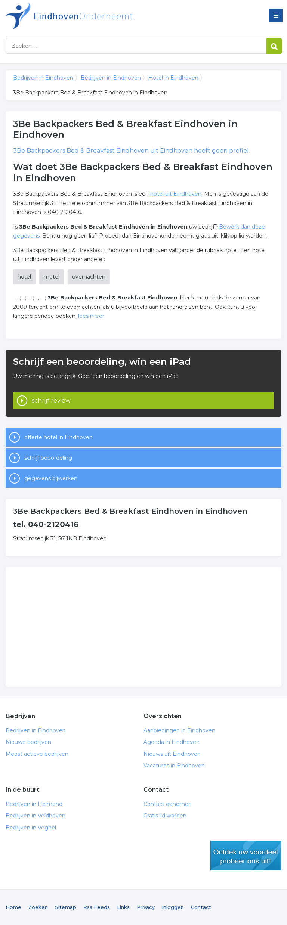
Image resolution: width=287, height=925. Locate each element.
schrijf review (51, 400)
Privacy (146, 907)
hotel (24, 276)
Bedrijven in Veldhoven (35, 815)
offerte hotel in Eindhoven (58, 437)
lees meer (91, 316)
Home (13, 907)
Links (123, 907)
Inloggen (173, 907)
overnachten (88, 276)
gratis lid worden (245, 855)
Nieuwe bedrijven (28, 742)
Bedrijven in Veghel (31, 827)
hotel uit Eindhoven (175, 193)
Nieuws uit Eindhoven (172, 754)
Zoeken (38, 907)
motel (51, 276)
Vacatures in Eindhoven (174, 765)
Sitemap (65, 907)
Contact (201, 907)
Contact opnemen (168, 804)
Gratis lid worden (165, 815)
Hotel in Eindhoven (173, 77)
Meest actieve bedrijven (37, 754)
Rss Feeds (96, 907)
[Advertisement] (143, 627)
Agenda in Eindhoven (172, 742)
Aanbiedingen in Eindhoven (179, 730)
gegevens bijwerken (50, 478)
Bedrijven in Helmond (34, 804)
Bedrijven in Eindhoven (99, 16)
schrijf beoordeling (48, 457)
